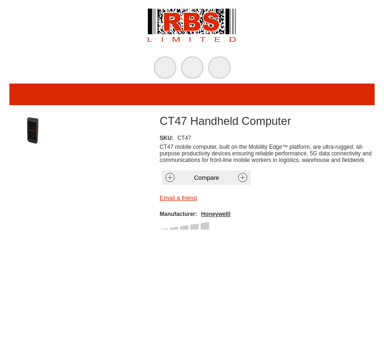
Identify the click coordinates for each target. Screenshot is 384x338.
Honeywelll (216, 214)
